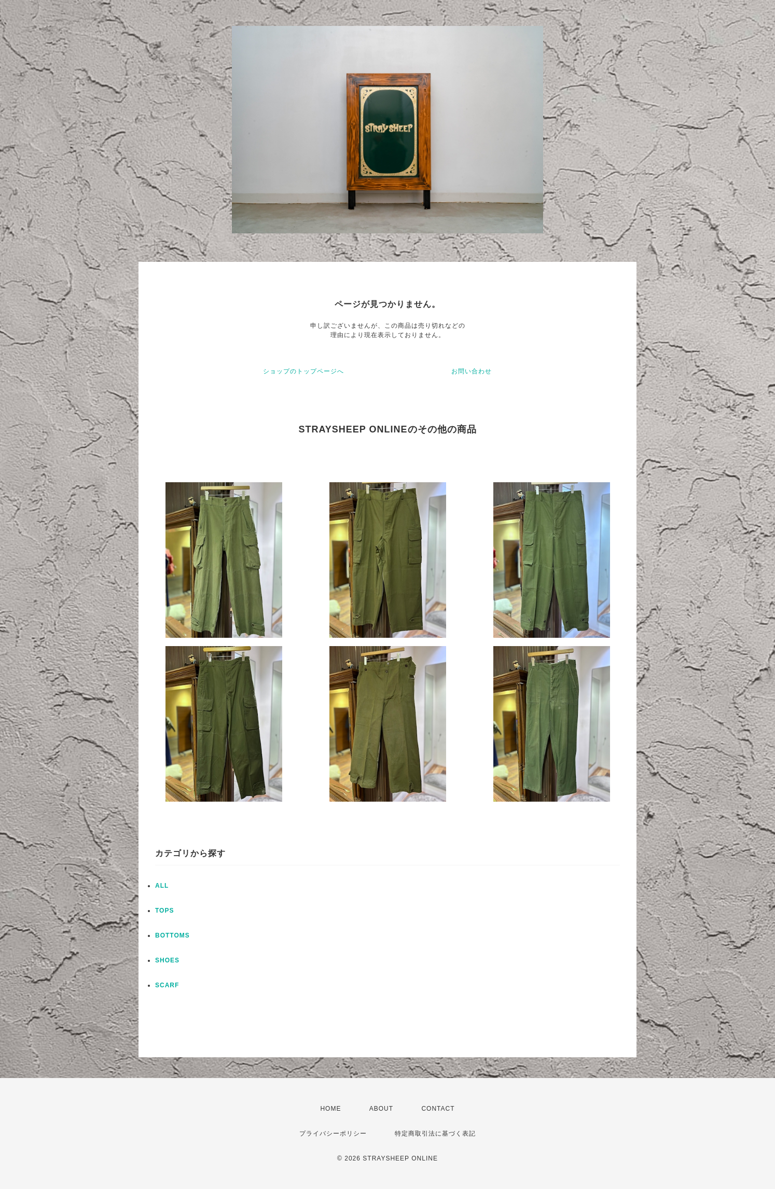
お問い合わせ (471, 371)
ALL (162, 885)
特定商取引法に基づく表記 (435, 1133)
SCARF (167, 985)
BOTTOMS (172, 935)
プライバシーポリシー (333, 1133)
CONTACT (437, 1108)
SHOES (167, 960)
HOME (330, 1108)
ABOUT (381, 1108)
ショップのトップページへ (303, 371)
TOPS (164, 910)
